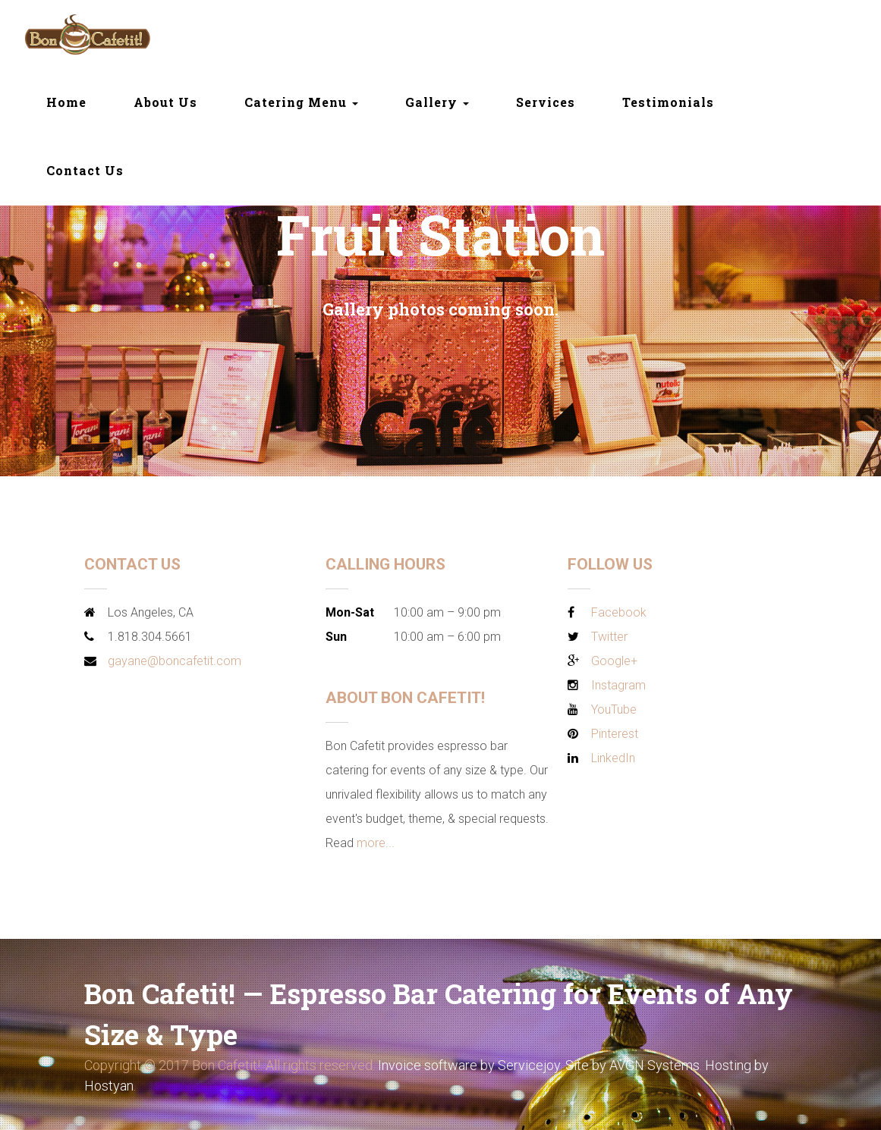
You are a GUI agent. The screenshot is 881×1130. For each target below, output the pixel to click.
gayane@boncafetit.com (174, 661)
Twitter (609, 636)
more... (376, 843)
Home (66, 102)
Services (545, 102)
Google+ (614, 661)
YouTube (614, 709)
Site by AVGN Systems (632, 1065)
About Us (165, 102)
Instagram (618, 685)
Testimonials (668, 102)
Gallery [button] (437, 102)
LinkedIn (613, 758)
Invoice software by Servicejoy (469, 1065)
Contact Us (85, 170)
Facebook (619, 612)
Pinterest (614, 734)
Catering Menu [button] (301, 102)
